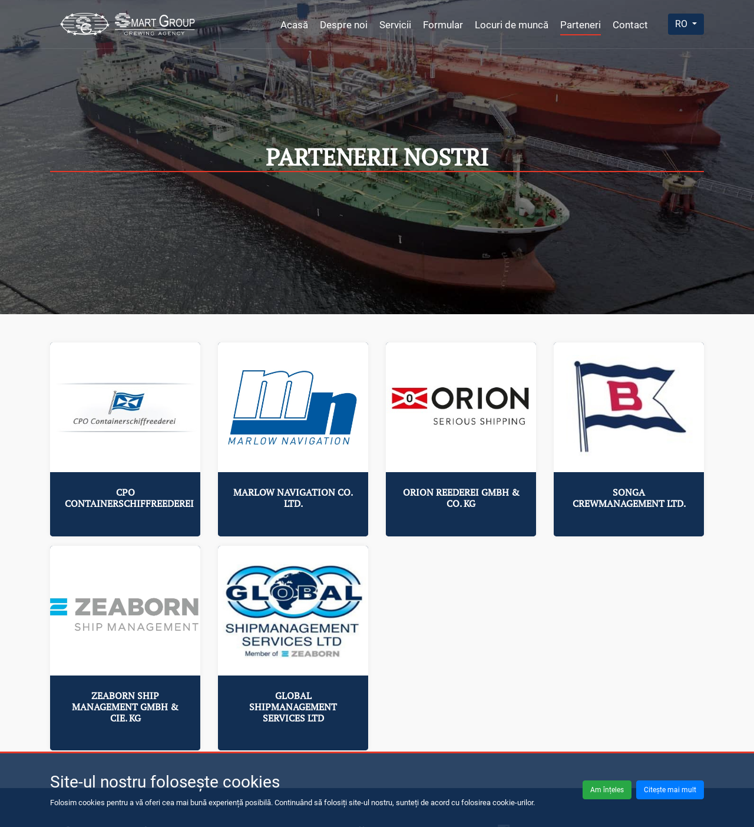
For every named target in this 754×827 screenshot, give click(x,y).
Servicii (395, 25)
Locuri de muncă (511, 25)
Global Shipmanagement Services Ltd (293, 706)
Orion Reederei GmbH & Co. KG (461, 498)
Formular (443, 25)
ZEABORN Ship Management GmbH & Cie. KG (125, 706)
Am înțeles (607, 790)
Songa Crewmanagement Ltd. (629, 498)
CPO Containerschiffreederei (129, 498)
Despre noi (344, 25)
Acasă (294, 25)
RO (682, 23)
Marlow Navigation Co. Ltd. (293, 498)
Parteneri (580, 25)
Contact (630, 25)
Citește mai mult (670, 790)
